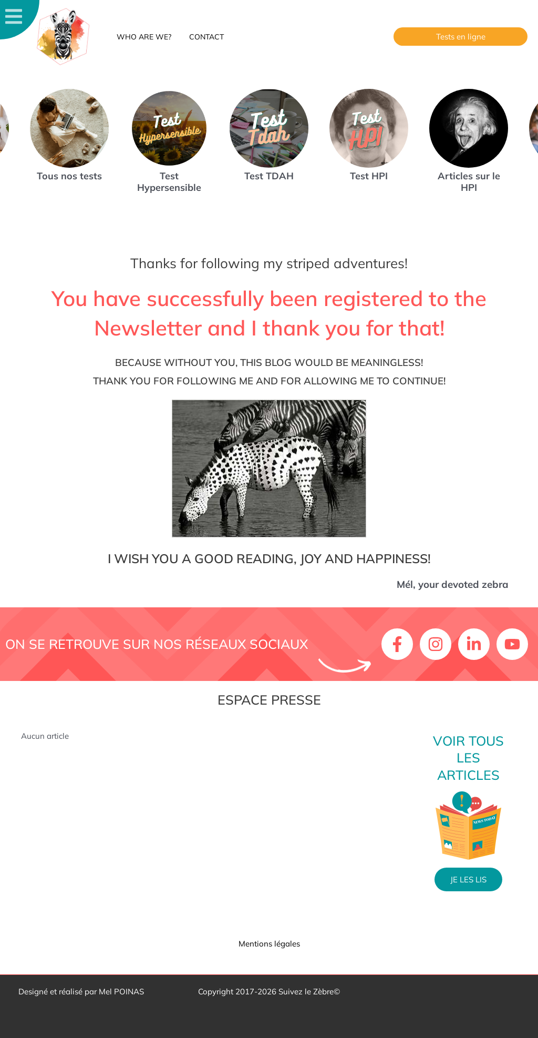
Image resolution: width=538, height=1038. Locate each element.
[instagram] (438, 644)
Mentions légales (269, 944)
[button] (460, 36)
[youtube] (514, 644)
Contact (201, 37)
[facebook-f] (399, 644)
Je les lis (468, 879)
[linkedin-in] (476, 644)
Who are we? (142, 37)
